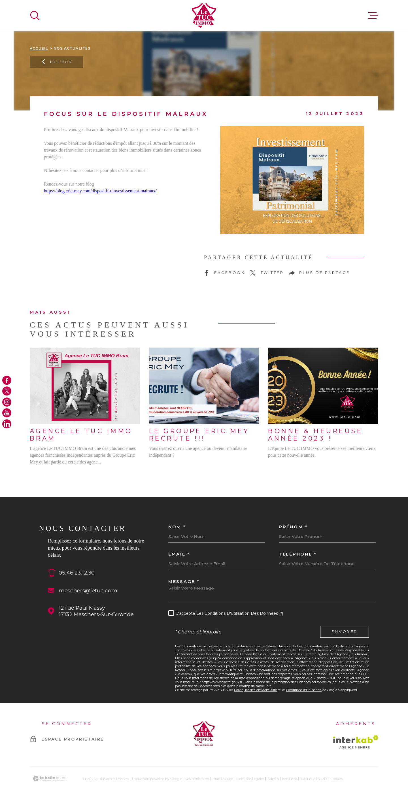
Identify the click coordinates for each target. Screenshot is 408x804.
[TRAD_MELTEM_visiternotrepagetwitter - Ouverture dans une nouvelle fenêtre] (6, 391)
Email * (179, 554)
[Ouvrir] (35, 15)
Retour (56, 62)
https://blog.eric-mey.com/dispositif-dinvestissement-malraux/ (100, 190)
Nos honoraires (197, 779)
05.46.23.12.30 (77, 572)
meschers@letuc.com (88, 590)
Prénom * (293, 527)
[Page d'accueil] (204, 15)
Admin (273, 779)
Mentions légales (250, 779)
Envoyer (345, 631)
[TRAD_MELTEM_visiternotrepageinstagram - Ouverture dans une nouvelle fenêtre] (6, 402)
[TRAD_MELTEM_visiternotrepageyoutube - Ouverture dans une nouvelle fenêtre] (6, 412)
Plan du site (222, 779)
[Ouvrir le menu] (373, 15)
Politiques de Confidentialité (255, 690)
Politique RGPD (314, 779)
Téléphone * (298, 554)
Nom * (177, 527)
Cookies (336, 778)
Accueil (39, 48)
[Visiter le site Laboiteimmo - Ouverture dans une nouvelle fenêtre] (49, 778)
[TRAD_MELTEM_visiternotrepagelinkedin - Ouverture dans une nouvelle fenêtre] (6, 423)
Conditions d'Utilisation (304, 690)
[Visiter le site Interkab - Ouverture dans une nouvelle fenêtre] (355, 741)
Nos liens (289, 779)
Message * (183, 581)
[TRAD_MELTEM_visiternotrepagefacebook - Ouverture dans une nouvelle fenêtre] (6, 380)
